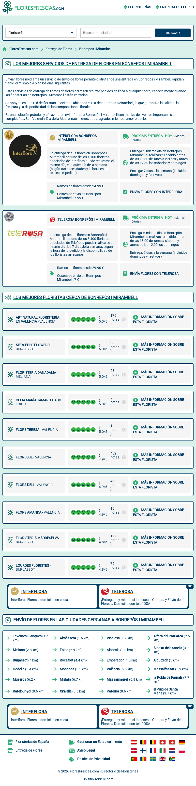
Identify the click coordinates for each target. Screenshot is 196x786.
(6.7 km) (72, 679)
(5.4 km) (25, 669)
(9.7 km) (165, 691)
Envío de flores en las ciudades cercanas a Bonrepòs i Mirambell (89, 619)
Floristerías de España (32, 742)
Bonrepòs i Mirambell (95, 49)
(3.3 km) (120, 650)
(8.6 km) (29, 691)
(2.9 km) (71, 650)
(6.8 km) (124, 679)
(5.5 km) (74, 669)
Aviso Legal (86, 750)
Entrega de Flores (177, 7)
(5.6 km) (120, 669)
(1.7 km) (120, 638)
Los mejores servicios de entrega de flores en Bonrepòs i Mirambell (92, 63)
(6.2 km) (26, 679)
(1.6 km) (75, 638)
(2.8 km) (25, 650)
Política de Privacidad (93, 759)
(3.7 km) (171, 650)
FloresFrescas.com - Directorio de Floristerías (104, 771)
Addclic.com (104, 779)
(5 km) (166, 660)
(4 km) (25, 660)
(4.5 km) (122, 660)
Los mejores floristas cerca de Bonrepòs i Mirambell (75, 297)
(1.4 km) (30, 638)
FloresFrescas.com (23, 49)
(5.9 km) (170, 669)
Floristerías (139, 7)
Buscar (173, 33)
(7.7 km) (171, 679)
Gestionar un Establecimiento (99, 742)
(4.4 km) (73, 660)
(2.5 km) (171, 638)
